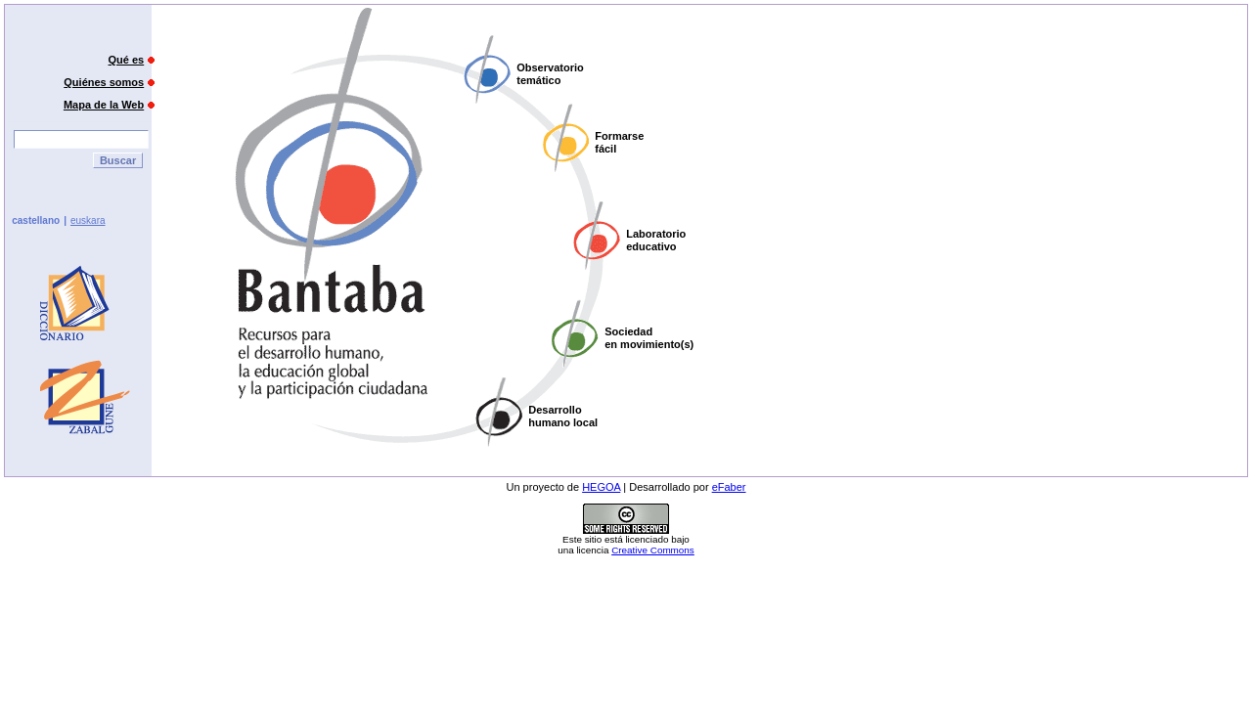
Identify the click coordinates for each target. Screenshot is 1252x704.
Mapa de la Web (104, 104)
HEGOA (601, 487)
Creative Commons (652, 550)
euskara (88, 220)
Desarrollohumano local (563, 416)
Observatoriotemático (549, 74)
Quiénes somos (104, 82)
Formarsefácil (619, 142)
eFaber (729, 487)
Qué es (127, 60)
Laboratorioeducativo (656, 240)
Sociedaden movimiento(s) (648, 338)
